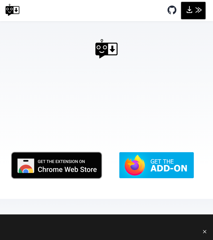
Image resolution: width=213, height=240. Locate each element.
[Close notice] (205, 232)
